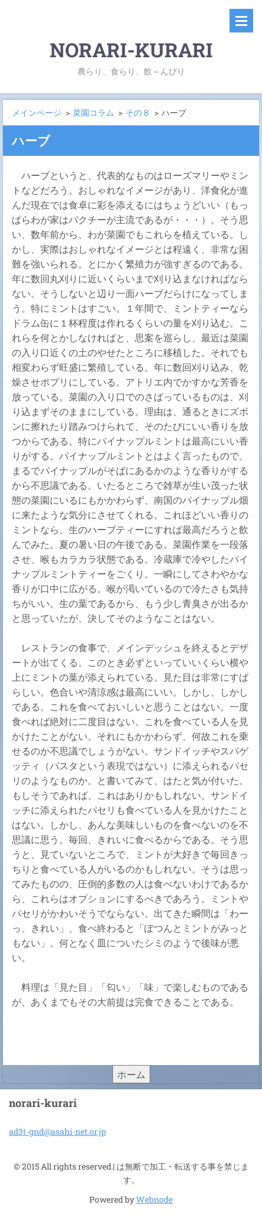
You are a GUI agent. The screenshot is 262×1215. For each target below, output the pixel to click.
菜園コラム (93, 112)
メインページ (37, 112)
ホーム (131, 1074)
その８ (137, 112)
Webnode (154, 1199)
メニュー (241, 20)
